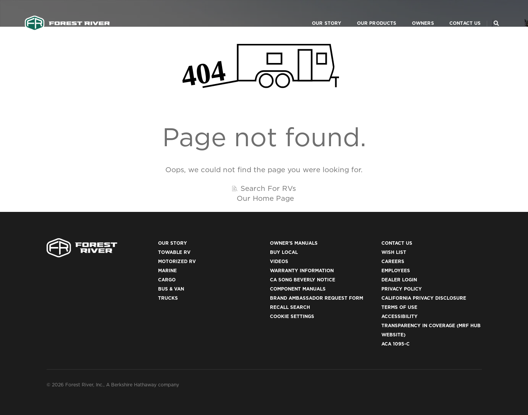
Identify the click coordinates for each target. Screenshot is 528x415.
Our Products (368, 13)
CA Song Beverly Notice (302, 279)
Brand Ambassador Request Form (316, 298)
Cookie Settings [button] (292, 316)
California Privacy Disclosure (423, 298)
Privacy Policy (401, 289)
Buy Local (284, 252)
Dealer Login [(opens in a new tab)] (399, 279)
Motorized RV (177, 261)
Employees (395, 270)
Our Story (318, 13)
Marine (167, 270)
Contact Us (456, 13)
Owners (414, 13)
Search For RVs (268, 188)
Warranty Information (302, 270)
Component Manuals (298, 289)
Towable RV (174, 252)
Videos (279, 261)
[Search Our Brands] (496, 14)
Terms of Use (399, 307)
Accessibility (399, 316)
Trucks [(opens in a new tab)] (168, 298)
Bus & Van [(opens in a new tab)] (171, 289)
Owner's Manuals (294, 243)
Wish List (393, 252)
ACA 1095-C (395, 344)
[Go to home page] (67, 13)
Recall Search (290, 307)
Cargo (167, 279)
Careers (392, 261)
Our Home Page (265, 198)
